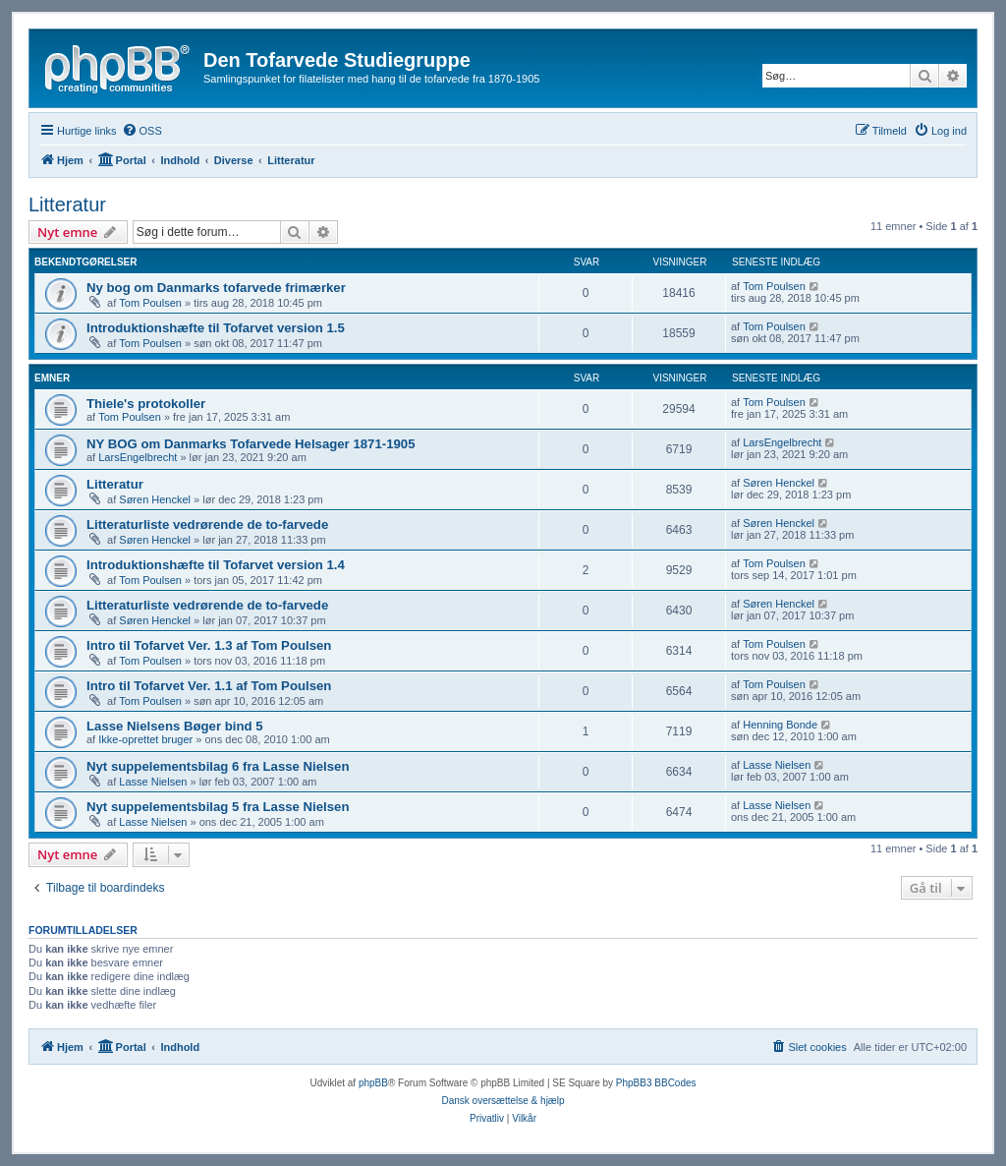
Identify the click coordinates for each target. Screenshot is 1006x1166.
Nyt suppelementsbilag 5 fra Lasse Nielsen (218, 806)
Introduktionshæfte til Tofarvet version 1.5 (215, 328)
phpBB (373, 1083)
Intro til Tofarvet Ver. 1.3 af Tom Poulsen (208, 645)
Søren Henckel (155, 499)
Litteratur (67, 204)
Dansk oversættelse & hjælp (502, 1100)
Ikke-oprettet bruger (145, 739)
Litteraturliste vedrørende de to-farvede (207, 524)
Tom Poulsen (150, 303)
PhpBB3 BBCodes (656, 1083)
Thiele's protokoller (145, 403)
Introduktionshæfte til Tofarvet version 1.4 (215, 564)
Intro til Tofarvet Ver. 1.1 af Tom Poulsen (208, 685)
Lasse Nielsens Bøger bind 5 (174, 726)
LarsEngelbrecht (137, 457)
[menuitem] (142, 131)
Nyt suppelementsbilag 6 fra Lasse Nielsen (218, 766)
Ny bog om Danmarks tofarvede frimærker (216, 287)
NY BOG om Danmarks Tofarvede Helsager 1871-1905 (250, 444)
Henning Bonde (780, 724)
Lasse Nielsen (153, 781)
